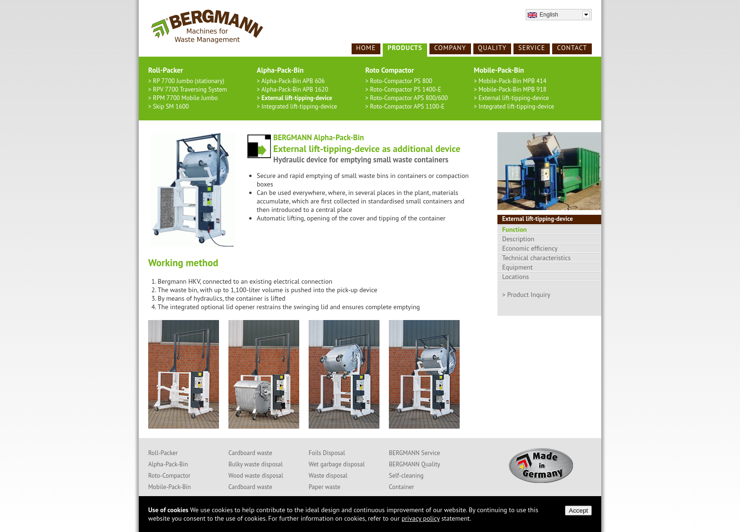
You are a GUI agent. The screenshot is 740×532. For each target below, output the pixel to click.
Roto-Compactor (169, 476)
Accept (578, 510)
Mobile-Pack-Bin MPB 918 (513, 89)
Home (366, 47)
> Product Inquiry (526, 294)
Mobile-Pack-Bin (169, 487)
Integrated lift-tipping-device (299, 106)
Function (514, 229)
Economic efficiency (530, 248)
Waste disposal (328, 476)
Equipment (517, 267)
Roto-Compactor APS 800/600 (409, 98)
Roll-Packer (163, 453)
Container (401, 487)
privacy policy (421, 518)
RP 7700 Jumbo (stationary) (188, 81)
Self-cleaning (406, 476)
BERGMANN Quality (414, 464)
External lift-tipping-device (296, 98)
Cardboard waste (250, 453)
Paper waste (324, 487)
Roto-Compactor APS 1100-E (407, 106)
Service (531, 47)
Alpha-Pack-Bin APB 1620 (294, 89)
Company (450, 47)
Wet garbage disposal (337, 464)
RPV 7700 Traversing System (190, 89)
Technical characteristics (536, 257)
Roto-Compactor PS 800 (401, 81)
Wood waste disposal (255, 476)
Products (404, 47)
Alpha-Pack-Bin (168, 464)
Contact (572, 47)
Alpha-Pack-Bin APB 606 (293, 81)
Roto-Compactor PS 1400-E (405, 89)
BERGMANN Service (414, 453)
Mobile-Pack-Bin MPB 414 (513, 81)
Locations (515, 276)
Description (518, 239)
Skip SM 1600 (171, 106)
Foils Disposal (327, 453)
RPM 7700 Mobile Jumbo (185, 98)
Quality (492, 47)
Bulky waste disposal (255, 464)
